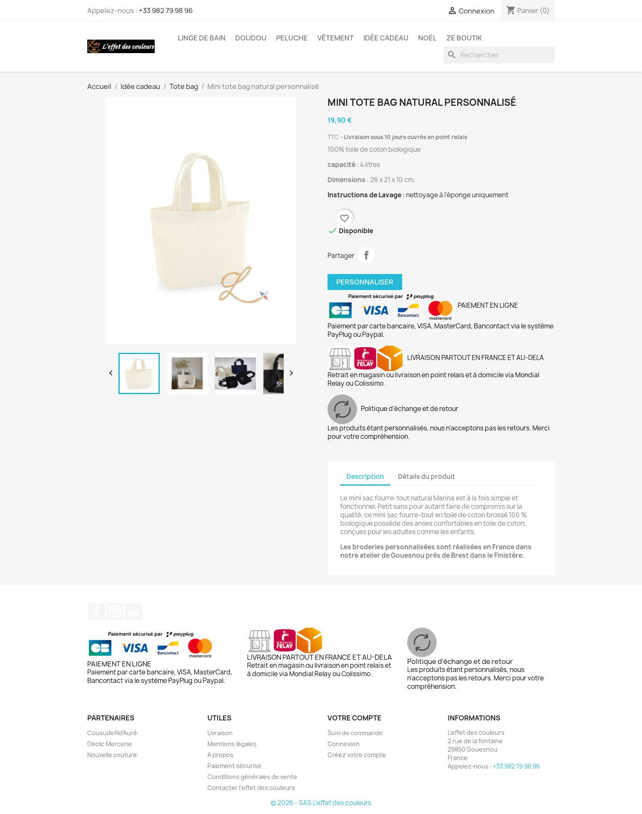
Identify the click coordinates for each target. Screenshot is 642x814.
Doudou (250, 38)
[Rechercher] (499, 54)
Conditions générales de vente (252, 777)
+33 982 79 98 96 (166, 10)
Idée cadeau (385, 38)
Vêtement (335, 38)
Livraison (220, 733)
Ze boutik (464, 38)
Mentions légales (232, 744)
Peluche (292, 38)
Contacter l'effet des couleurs (251, 788)
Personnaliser (365, 282)
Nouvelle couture (112, 755)
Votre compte (354, 718)
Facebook (96, 611)
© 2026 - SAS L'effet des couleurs (321, 802)
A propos (220, 755)
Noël (427, 38)
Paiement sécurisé (234, 766)
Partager (366, 255)
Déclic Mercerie (109, 744)
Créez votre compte (357, 755)
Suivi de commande (355, 733)
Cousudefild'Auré (112, 733)
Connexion (344, 744)
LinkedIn (133, 611)
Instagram (115, 611)
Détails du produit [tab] (426, 476)
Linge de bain (202, 38)
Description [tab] (365, 476)
